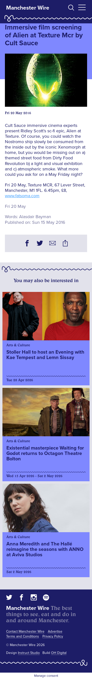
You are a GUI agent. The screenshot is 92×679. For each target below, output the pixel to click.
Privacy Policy (52, 636)
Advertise (55, 631)
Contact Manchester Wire (25, 631)
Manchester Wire (27, 7)
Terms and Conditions (22, 636)
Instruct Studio (29, 653)
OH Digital (58, 653)
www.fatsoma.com (22, 195)
